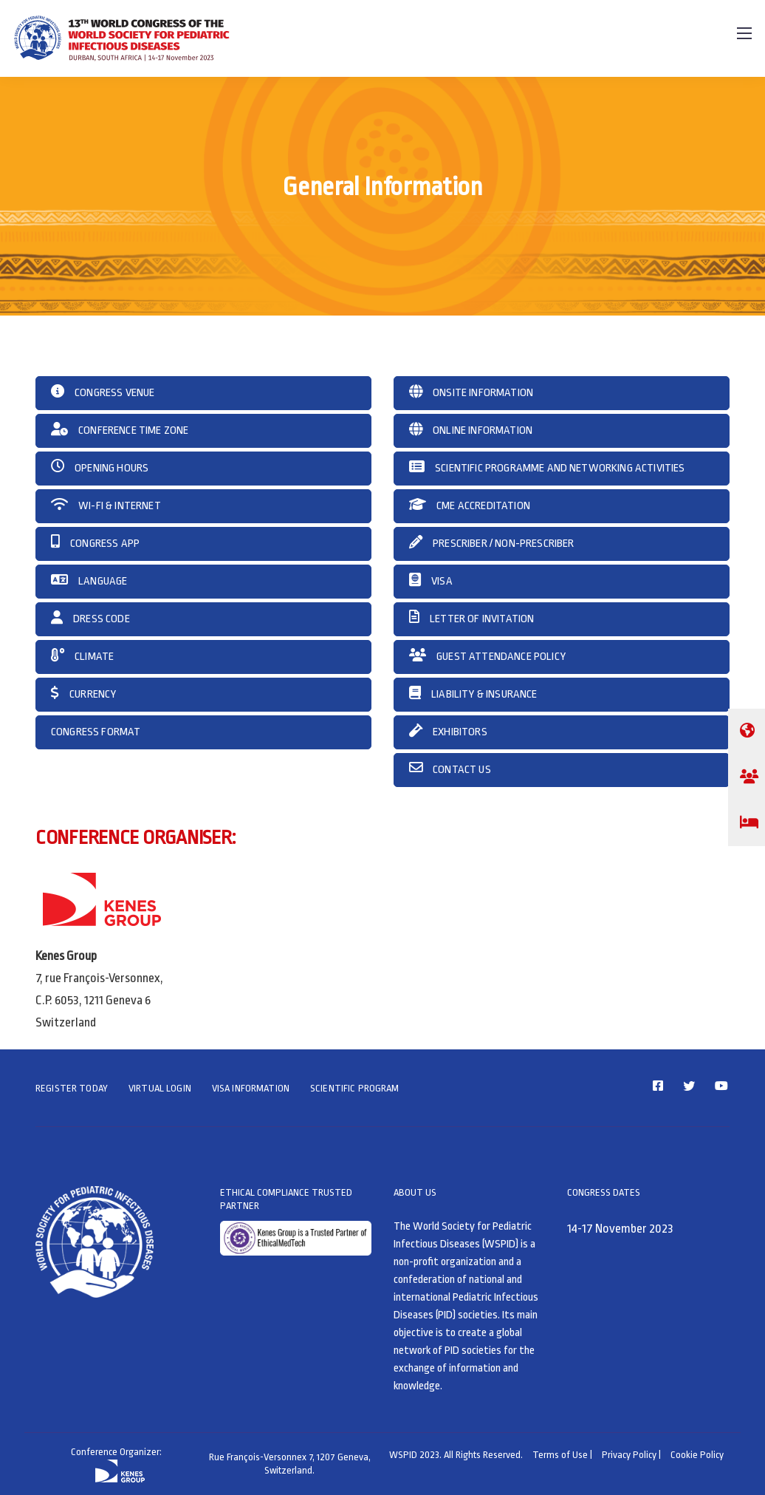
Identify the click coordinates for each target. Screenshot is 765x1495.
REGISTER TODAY (71, 1088)
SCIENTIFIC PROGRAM (354, 1088)
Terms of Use (560, 1454)
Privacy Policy (629, 1454)
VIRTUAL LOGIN (159, 1088)
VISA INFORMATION (250, 1088)
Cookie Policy (697, 1454)
